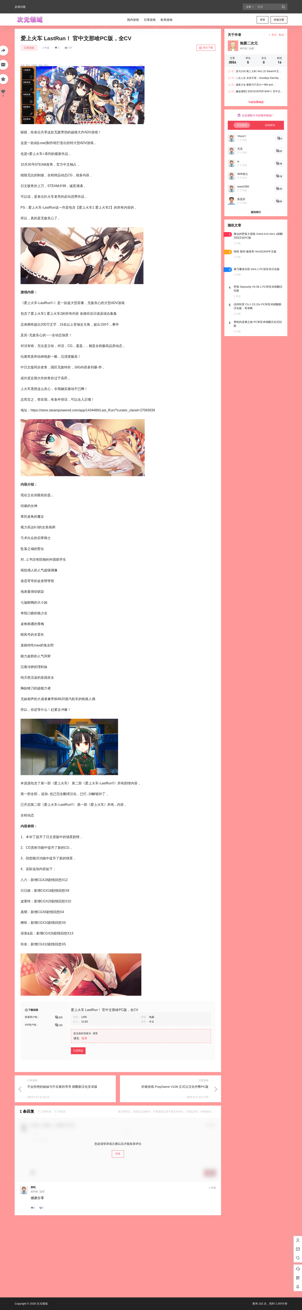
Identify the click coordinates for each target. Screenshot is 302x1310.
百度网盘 (78, 1050)
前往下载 (206, 47)
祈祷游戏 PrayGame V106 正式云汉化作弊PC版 (174, 1086)
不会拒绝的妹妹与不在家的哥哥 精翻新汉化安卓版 (62, 1086)
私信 (281, 34)
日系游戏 (29, 47)
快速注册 (279, 19)
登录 (262, 19)
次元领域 (42, 1303)
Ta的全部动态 (255, 102)
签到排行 (256, 212)
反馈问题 (20, 6)
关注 (272, 34)
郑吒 (33, 1187)
